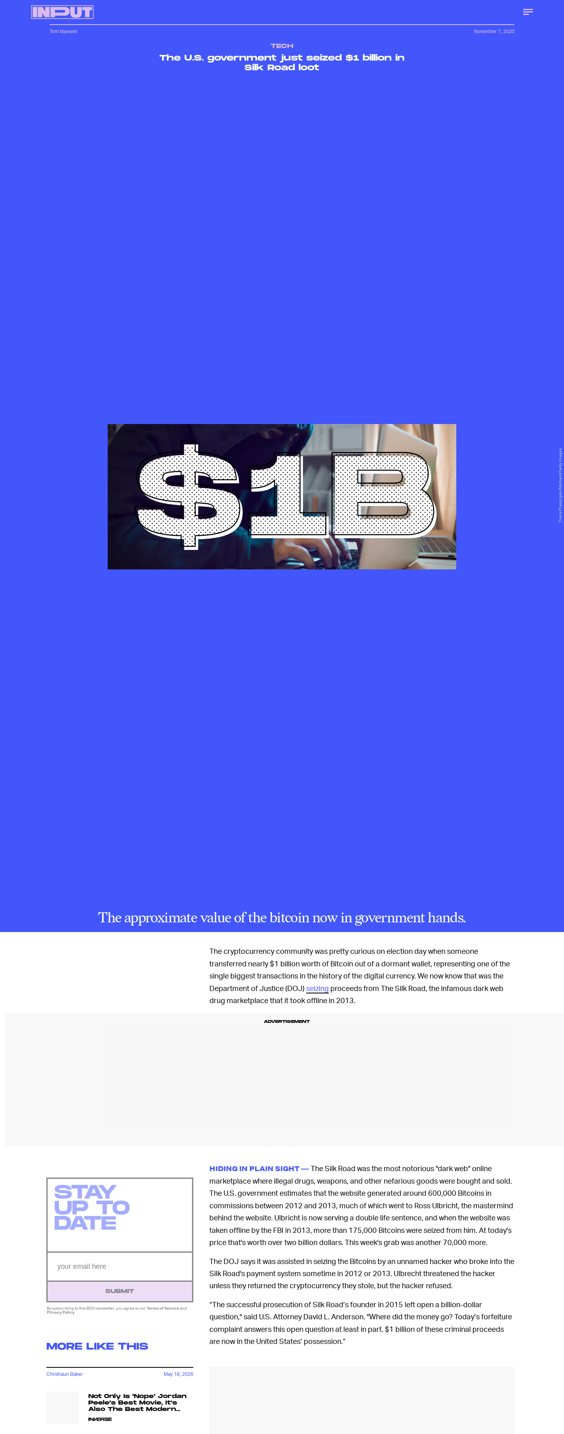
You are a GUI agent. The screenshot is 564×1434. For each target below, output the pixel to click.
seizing (317, 988)
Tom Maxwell (63, 31)
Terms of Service (163, 1312)
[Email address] (120, 1271)
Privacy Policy (61, 1316)
